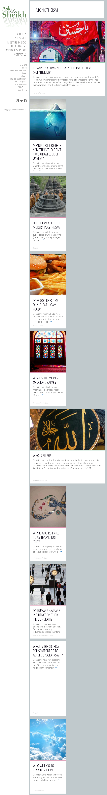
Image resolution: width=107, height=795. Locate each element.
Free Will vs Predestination (43, 636)
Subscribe (21, 38)
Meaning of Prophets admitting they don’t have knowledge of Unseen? (47, 152)
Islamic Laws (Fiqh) (20, 81)
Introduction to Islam (41, 403)
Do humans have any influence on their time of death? (46, 615)
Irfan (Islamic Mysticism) (18, 78)
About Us (22, 34)
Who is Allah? (42, 455)
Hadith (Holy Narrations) (18, 70)
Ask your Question (16, 50)
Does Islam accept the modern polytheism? (47, 225)
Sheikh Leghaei (18, 46)
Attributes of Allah (40, 481)
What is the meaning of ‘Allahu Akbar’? (46, 380)
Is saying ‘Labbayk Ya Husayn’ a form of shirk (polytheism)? (62, 70)
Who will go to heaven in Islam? (44, 767)
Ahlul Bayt (23, 64)
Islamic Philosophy (20, 84)
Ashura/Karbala (39, 93)
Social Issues (22, 90)
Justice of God (38, 791)
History (24, 73)
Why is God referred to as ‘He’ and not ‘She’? (46, 537)
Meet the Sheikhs (17, 42)
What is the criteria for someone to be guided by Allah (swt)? (48, 650)
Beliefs (24, 67)
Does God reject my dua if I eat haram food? (45, 305)
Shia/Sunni (22, 87)
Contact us (20, 54)
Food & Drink (38, 326)
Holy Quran (23, 76)
